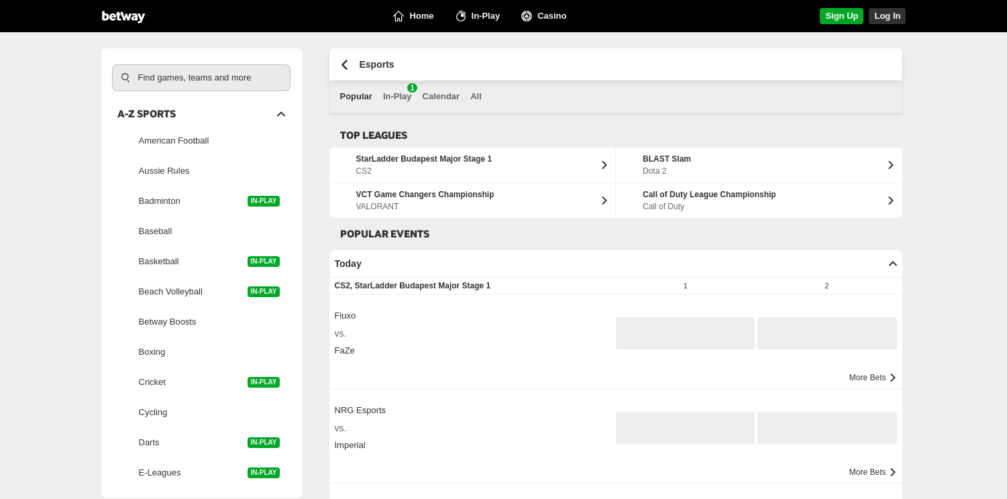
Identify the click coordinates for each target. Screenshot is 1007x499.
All (476, 96)
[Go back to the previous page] (344, 65)
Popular (356, 96)
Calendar (441, 96)
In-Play (397, 92)
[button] (685, 333)
